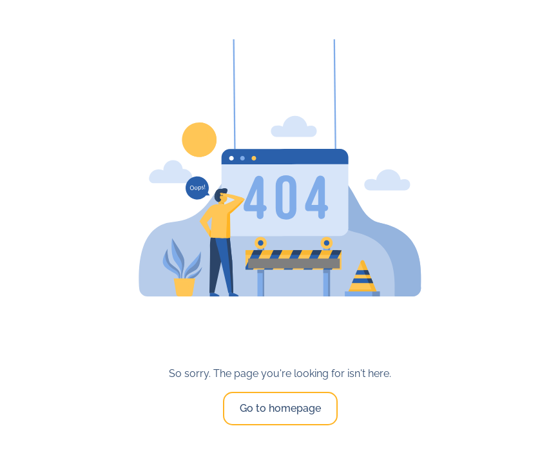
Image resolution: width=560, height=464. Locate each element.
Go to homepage (280, 408)
